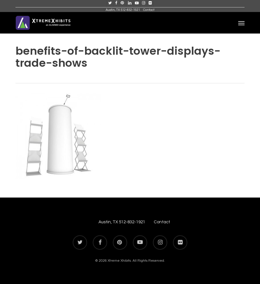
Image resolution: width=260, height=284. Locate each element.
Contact (162, 222)
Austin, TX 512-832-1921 (122, 222)
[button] (241, 23)
